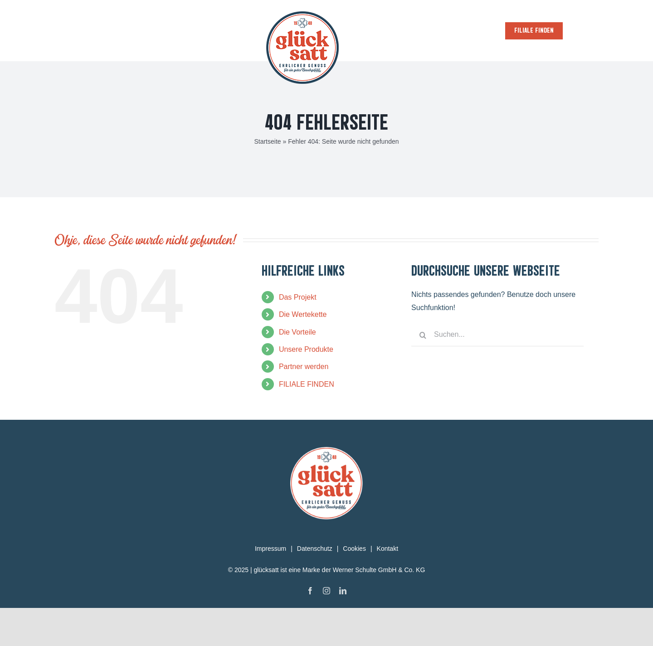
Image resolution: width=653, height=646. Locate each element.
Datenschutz (314, 586)
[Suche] (422, 373)
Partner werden (303, 404)
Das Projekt (298, 335)
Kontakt (387, 586)
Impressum (270, 586)
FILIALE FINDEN (306, 422)
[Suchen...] (497, 373)
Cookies (354, 586)
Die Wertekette (303, 352)
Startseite (267, 179)
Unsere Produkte (306, 387)
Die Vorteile (297, 370)
